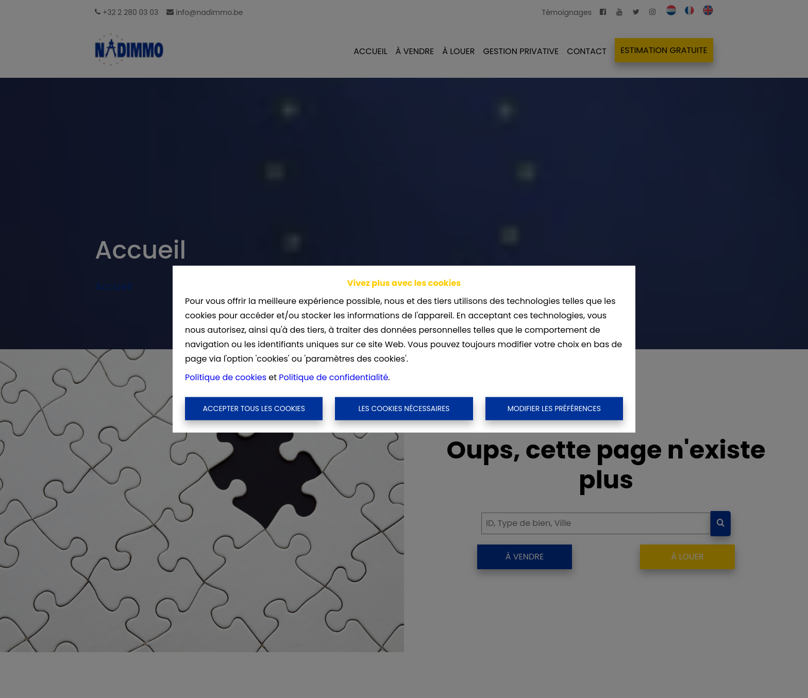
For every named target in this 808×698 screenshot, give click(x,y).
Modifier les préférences (554, 408)
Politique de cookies (225, 377)
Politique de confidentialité (333, 377)
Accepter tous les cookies (254, 408)
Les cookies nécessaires (403, 408)
